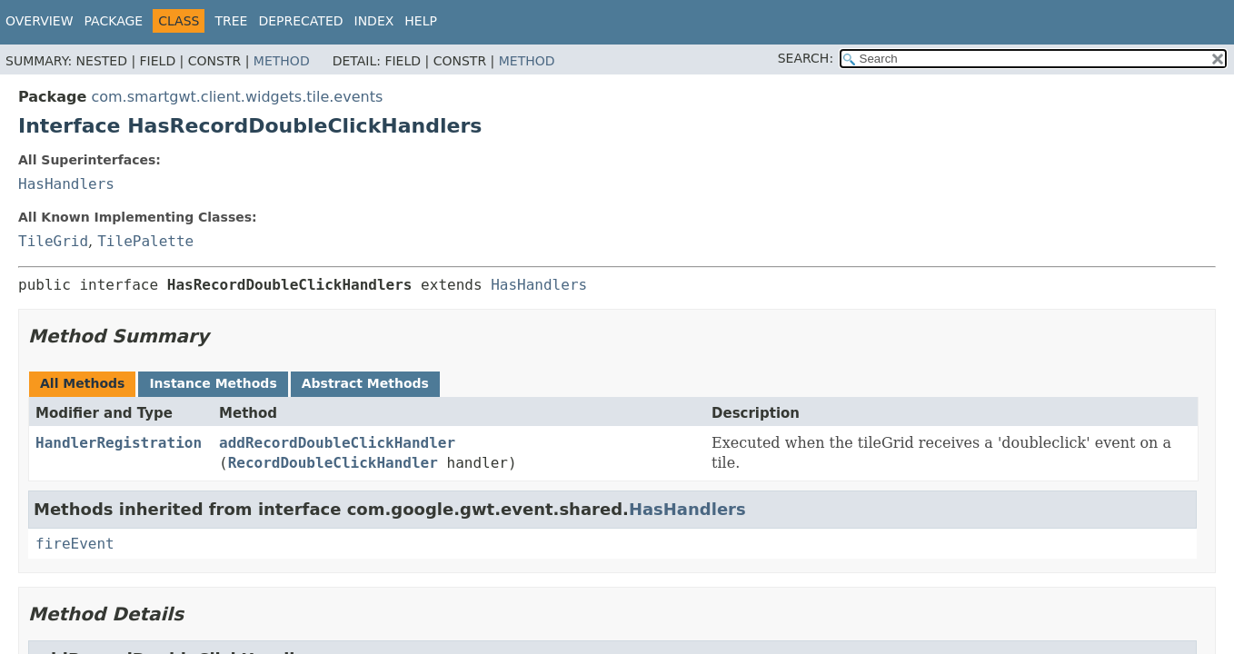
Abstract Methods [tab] (365, 383)
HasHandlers (66, 184)
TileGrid (53, 241)
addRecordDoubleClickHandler (337, 442)
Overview (39, 21)
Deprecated (300, 21)
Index (374, 21)
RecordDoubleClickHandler (333, 462)
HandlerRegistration (118, 442)
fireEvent (74, 543)
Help (420, 21)
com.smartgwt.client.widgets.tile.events (237, 96)
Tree (230, 21)
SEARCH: (805, 58)
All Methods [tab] (82, 383)
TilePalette (145, 241)
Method (282, 61)
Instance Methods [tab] (212, 383)
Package (114, 21)
